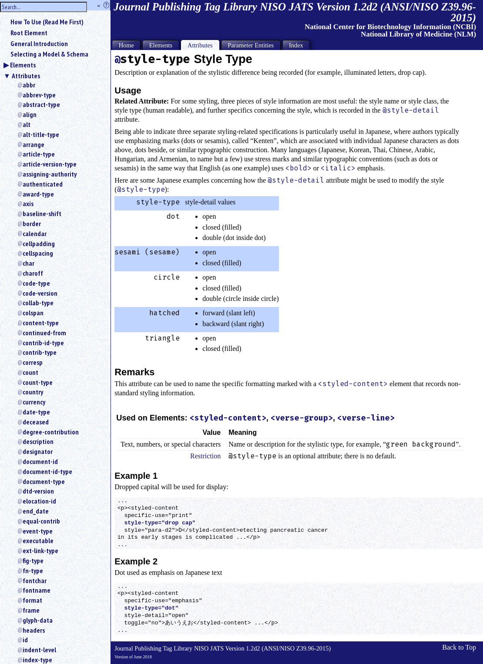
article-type (39, 154)
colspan (33, 312)
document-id (40, 461)
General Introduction (39, 43)
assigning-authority (50, 174)
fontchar (35, 580)
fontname (36, 590)
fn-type (33, 570)
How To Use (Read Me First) (47, 21)
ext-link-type (40, 550)
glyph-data (38, 620)
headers (34, 630)
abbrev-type (39, 94)
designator (38, 451)
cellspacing (38, 253)
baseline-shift (42, 213)
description (38, 441)
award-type (38, 194)
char (28, 263)
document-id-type (47, 471)
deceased (36, 421)
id (25, 639)
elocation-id (39, 501)
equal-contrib (41, 521)
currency (34, 401)
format (32, 600)
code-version (40, 293)
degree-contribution (51, 431)
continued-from (44, 332)
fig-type (33, 560)
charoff (33, 273)
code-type (36, 283)
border (32, 223)
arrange (33, 144)
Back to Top (459, 647)
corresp (33, 362)
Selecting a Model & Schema (49, 54)
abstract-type (41, 104)
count (30, 372)
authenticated (43, 184)
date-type (36, 411)
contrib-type (40, 352)
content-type (41, 322)
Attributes (26, 75)
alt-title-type (41, 134)
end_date (36, 511)
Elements (23, 64)
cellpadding (39, 243)
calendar (35, 233)
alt (26, 124)
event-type (38, 531)
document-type (44, 481)
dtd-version (38, 491)
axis (28, 203)
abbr (29, 84)
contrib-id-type (43, 342)
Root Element (28, 32)
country (33, 391)
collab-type (38, 302)
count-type (38, 382)
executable (38, 540)
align (30, 114)
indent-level (39, 649)
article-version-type (50, 164)
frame (31, 610)
